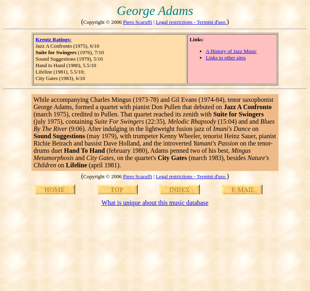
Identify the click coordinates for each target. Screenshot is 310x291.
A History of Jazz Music (231, 51)
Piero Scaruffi (137, 22)
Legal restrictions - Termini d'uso (191, 22)
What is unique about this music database (155, 202)
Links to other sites (226, 58)
